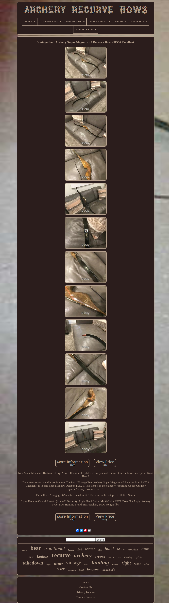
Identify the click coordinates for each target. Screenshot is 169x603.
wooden (133, 549)
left (99, 549)
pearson (24, 550)
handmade (108, 569)
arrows (100, 557)
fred (80, 549)
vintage (73, 562)
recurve (61, 555)
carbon (111, 557)
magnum (72, 570)
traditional (54, 548)
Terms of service (85, 597)
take (119, 558)
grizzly (139, 557)
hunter (58, 563)
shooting (128, 557)
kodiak (42, 556)
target (89, 549)
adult (146, 564)
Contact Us (85, 587)
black (121, 549)
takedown (32, 562)
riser (60, 568)
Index (86, 582)
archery (83, 555)
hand (109, 548)
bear (36, 548)
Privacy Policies (86, 592)
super (48, 564)
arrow (115, 564)
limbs (145, 549)
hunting (100, 562)
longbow (93, 569)
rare (31, 557)
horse (86, 565)
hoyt (81, 569)
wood (137, 563)
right (126, 562)
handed (71, 550)
